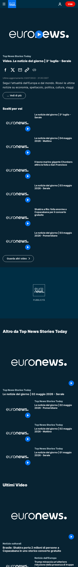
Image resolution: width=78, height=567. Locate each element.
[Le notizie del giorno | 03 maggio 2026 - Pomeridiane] (54, 241)
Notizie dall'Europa (45, 557)
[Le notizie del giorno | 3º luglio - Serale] (54, 123)
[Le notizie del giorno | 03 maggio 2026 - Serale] (54, 194)
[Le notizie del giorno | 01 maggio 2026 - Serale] (54, 459)
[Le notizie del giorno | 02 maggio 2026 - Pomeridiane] (54, 411)
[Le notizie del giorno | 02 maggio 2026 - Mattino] (54, 435)
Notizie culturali (12, 543)
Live (70, 4)
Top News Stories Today (17, 390)
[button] (18, 258)
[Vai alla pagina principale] (12, 4)
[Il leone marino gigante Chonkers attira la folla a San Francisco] (54, 170)
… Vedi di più (14, 95)
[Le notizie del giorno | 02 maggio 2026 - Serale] (39, 394)
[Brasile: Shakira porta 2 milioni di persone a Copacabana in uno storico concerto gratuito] (39, 549)
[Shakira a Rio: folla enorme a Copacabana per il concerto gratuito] (54, 218)
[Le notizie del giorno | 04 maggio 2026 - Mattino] (54, 147)
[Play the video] (39, 34)
